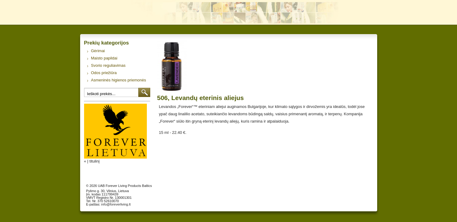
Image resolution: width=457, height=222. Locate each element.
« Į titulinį (92, 161)
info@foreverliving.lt (116, 204)
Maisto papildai (104, 58)
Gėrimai (98, 50)
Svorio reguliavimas (108, 65)
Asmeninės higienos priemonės (118, 80)
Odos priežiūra (104, 72)
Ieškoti (144, 92)
